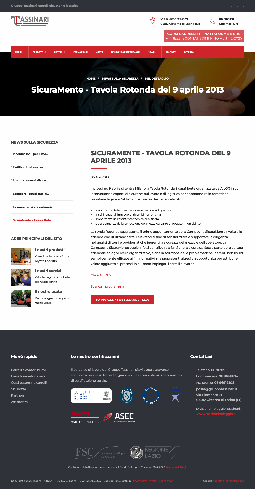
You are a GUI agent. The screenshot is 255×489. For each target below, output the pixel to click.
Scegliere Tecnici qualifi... (30, 194)
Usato (99, 52)
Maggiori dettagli (176, 467)
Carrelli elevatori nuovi (28, 370)
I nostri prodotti (49, 250)
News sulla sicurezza (120, 78)
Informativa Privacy (145, 480)
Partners (18, 395)
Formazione (80, 52)
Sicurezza (18, 389)
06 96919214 (228, 376)
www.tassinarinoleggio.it (216, 414)
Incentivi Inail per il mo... (29, 154)
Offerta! (189, 52)
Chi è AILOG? (101, 275)
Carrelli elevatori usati (28, 376)
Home (20, 52)
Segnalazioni (166, 480)
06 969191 (226, 19)
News (152, 52)
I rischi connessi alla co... (29, 180)
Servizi (59, 52)
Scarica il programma (107, 286)
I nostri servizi (48, 271)
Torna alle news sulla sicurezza (122, 299)
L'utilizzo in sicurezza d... (29, 167)
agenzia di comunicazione (228, 480)
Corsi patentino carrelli (29, 383)
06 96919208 (224, 383)
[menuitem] (20, 52)
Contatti (171, 52)
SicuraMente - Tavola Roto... (32, 220)
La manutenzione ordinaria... (32, 207)
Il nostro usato (48, 291)
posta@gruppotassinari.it (216, 389)
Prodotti (39, 52)
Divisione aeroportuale (125, 52)
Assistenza (19, 402)
